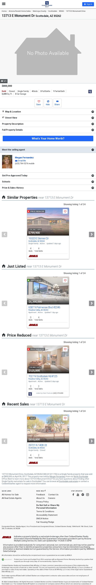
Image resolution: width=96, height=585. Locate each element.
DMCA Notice (42, 518)
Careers (51, 498)
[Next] (91, 234)
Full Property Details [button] (12, 130)
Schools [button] (6, 181)
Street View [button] (9, 117)
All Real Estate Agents (12, 498)
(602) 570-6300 (58, 393)
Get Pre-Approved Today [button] (14, 175)
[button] (88, 4)
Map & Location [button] (11, 111)
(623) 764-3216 (21, 163)
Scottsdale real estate (68, 481)
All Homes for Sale (10, 494)
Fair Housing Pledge (45, 522)
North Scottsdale (81, 476)
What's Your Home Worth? (48, 138)
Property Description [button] (12, 124)
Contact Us (53, 494)
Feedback (40, 495)
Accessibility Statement (46, 515)
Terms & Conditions (45, 511)
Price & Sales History (13, 187)
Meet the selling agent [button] (13, 149)
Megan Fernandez (24, 157)
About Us (40, 498)
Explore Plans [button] (57, 561)
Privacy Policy (42, 501)
